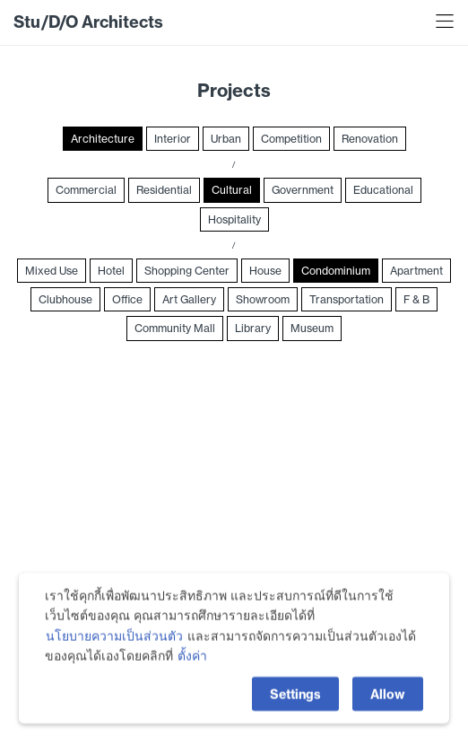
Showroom (263, 299)
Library (253, 328)
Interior (172, 138)
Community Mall (174, 328)
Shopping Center (187, 270)
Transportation (346, 299)
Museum (312, 328)
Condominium (335, 270)
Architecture (102, 138)
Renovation (370, 138)
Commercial (86, 190)
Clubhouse (65, 299)
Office (127, 299)
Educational (383, 190)
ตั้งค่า (192, 674)
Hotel (111, 270)
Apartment (416, 270)
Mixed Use (51, 270)
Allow (387, 713)
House (265, 270)
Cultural (232, 190)
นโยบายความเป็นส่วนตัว (114, 654)
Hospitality (234, 219)
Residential (164, 190)
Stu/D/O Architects (88, 22)
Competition (291, 138)
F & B (416, 299)
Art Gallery (189, 299)
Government (303, 190)
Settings (295, 713)
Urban (226, 138)
